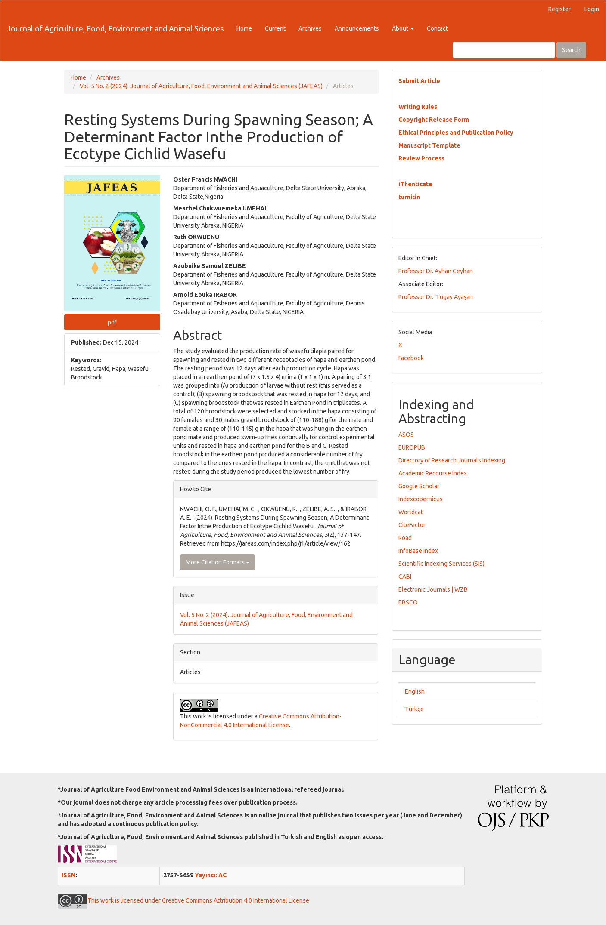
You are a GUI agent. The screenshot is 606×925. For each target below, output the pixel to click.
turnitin (409, 197)
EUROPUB (411, 447)
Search (571, 49)
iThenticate (415, 184)
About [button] (403, 28)
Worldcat (410, 512)
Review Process (421, 158)
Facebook (411, 358)
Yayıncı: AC (211, 875)
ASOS (406, 434)
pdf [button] (112, 322)
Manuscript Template (429, 145)
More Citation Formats (217, 562)
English (415, 691)
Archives (310, 28)
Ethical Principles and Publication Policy (455, 132)
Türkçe (414, 709)
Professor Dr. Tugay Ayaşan (435, 296)
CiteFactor (412, 524)
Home (244, 28)
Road (405, 537)
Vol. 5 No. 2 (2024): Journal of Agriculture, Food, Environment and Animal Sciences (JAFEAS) (201, 86)
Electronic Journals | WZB (433, 589)
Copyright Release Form (433, 119)
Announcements (357, 28)
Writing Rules (417, 106)
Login (591, 9)
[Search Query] (504, 50)
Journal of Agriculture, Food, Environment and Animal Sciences (115, 28)
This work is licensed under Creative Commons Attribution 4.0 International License (183, 900)
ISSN (68, 875)
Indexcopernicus (420, 499)
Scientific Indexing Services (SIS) (441, 563)
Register (559, 9)
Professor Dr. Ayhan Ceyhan (435, 271)
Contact (437, 28)
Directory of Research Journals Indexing (451, 460)
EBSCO (408, 602)
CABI (404, 576)
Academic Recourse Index (432, 473)
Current (275, 28)
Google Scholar (418, 486)
